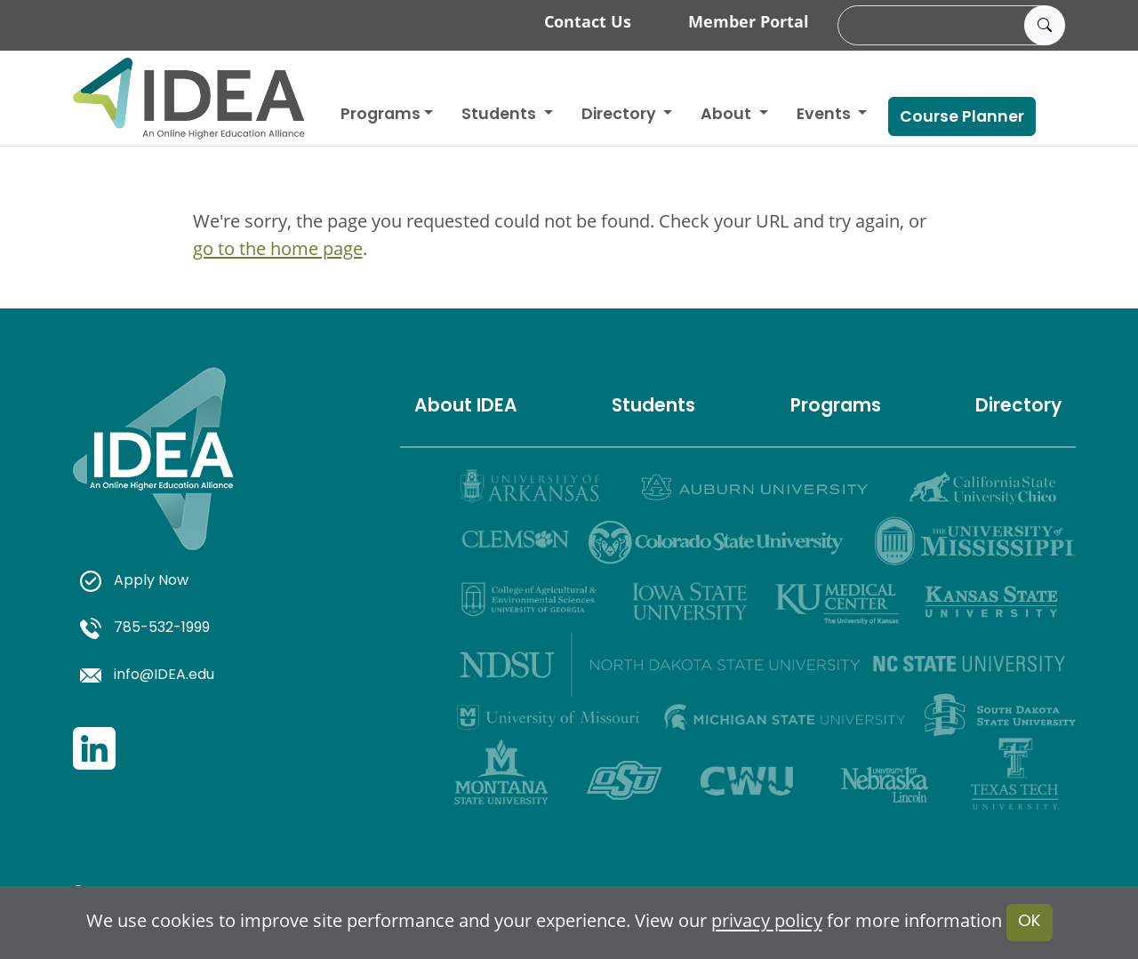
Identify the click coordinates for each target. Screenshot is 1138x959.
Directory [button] (620, 115)
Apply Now (134, 581)
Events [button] (825, 115)
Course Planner (962, 118)
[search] (948, 25)
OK (1029, 922)
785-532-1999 (145, 628)
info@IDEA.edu (147, 675)
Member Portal (748, 21)
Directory (1018, 407)
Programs (381, 115)
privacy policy (766, 921)
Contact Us (587, 21)
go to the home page (278, 248)
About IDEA (465, 407)
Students (500, 115)
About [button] (728, 115)
